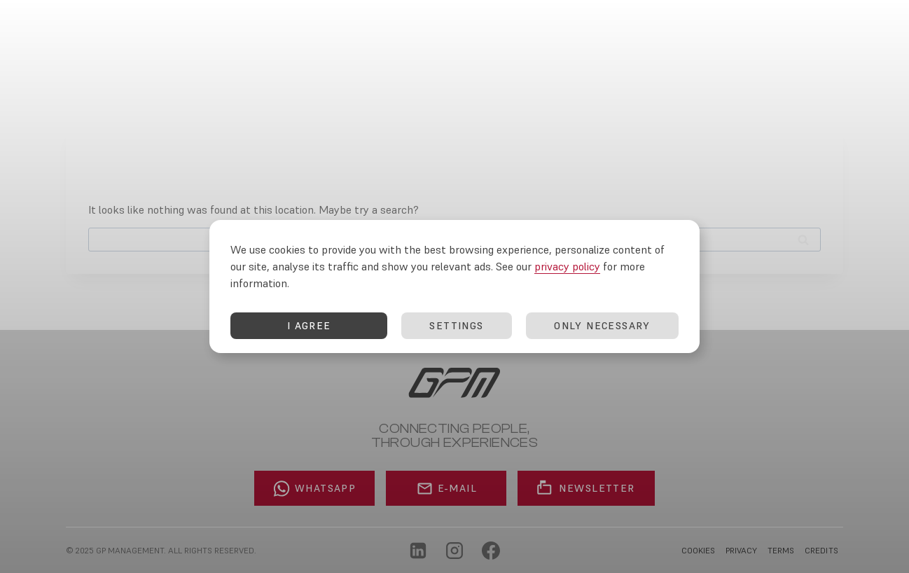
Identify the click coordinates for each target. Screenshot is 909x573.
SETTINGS (456, 331)
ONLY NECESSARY (602, 331)
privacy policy (567, 272)
